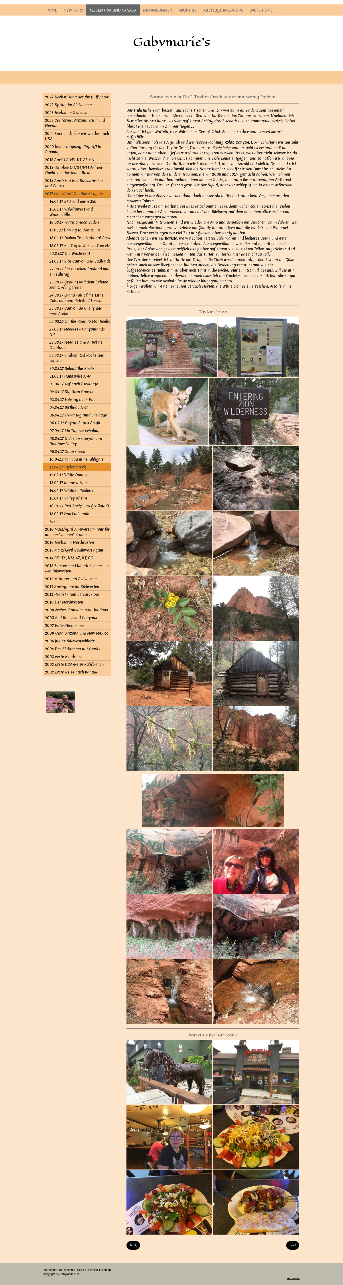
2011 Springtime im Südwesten (72, 586)
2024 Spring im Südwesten (68, 104)
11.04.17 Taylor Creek (67, 467)
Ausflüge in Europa (223, 10)
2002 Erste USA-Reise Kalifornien (74, 664)
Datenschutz (67, 1269)
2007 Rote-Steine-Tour (64, 625)
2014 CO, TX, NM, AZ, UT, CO (69, 557)
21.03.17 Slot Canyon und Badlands (79, 261)
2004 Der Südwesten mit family (72, 648)
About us (188, 10)
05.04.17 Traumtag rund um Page (78, 415)
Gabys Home (261, 10)
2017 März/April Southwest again (74, 193)
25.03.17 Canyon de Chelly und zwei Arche (75, 311)
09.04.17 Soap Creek (67, 451)
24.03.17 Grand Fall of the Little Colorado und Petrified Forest (76, 298)
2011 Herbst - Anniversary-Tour (72, 594)
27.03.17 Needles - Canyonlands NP (77, 332)
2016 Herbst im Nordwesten (69, 542)
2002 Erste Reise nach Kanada (71, 672)
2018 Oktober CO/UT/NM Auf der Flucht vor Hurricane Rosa (74, 170)
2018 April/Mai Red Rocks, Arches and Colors (74, 183)
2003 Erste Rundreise (63, 656)
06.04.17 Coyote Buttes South (74, 422)
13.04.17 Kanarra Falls (68, 482)
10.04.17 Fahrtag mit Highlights (76, 459)
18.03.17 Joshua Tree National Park (79, 237)
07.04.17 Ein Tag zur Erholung (75, 430)
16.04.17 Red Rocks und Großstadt (79, 505)
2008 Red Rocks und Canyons (71, 617)
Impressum (50, 1269)
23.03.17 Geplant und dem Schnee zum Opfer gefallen (78, 284)
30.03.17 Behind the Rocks (72, 368)
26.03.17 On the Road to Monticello (79, 321)
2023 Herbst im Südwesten (68, 112)
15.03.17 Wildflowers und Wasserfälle (71, 212)
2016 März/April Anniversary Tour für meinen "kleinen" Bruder (77, 532)
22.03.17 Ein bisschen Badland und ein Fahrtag (79, 271)
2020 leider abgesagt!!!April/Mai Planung (73, 149)
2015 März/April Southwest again (74, 550)
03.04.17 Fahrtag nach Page (73, 399)
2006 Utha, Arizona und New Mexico (76, 633)
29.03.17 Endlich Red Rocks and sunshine (76, 358)
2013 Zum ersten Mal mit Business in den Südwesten (77, 568)
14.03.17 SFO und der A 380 (73, 201)
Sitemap (106, 1269)
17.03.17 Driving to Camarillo (74, 230)
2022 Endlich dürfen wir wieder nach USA (77, 136)
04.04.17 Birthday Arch (68, 407)
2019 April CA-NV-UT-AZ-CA (69, 159)
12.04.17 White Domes (68, 474)
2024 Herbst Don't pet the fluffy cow (77, 97)
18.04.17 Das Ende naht (69, 513)
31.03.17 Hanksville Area (70, 376)
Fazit (53, 521)
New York (73, 10)
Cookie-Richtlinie (88, 1269)
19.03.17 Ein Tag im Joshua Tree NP (79, 245)
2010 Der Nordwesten (64, 602)
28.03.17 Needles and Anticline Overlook (76, 345)
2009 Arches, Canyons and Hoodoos (76, 609)
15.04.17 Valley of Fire (68, 498)
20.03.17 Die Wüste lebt (69, 253)
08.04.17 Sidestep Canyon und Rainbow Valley (75, 441)
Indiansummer (157, 10)
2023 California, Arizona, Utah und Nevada (75, 123)
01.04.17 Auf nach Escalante (73, 383)
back (133, 1245)
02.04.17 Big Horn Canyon (72, 391)
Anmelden (293, 1278)
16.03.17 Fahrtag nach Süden (74, 222)
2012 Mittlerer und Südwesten (71, 578)
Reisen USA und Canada (113, 10)
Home (51, 10)
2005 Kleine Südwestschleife (70, 640)
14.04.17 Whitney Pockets (71, 490)
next (293, 1245)
